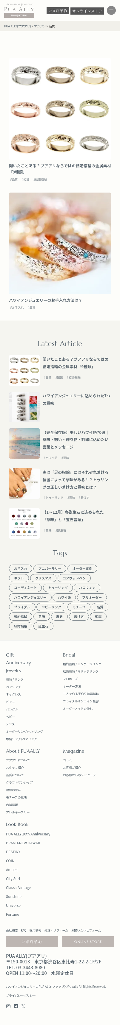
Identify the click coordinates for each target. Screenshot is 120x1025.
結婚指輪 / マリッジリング (80, 671)
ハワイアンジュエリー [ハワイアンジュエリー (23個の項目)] (30, 597)
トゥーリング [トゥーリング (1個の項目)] (58, 587)
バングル (12, 709)
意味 (66, 457)
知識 (27, 179)
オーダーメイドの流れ (78, 708)
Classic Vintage (18, 887)
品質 (15, 179)
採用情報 (35, 930)
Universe (13, 905)
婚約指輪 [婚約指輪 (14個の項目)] (20, 616)
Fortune (12, 914)
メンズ (10, 724)
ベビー (10, 716)
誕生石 (61, 530)
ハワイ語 (51, 457)
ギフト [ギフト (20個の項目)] (19, 578)
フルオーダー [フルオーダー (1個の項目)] (92, 597)
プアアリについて (18, 760)
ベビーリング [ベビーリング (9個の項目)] (51, 606)
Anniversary (18, 662)
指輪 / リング (14, 679)
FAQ (23, 930)
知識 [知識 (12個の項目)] (98, 616)
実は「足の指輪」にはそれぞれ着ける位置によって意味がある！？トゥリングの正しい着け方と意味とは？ (76, 479)
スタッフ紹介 (15, 767)
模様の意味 (13, 790)
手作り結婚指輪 (88, 693)
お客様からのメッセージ (79, 775)
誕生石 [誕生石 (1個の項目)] (43, 626)
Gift (10, 655)
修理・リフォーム (56, 930)
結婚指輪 (41, 179)
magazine (19, 15)
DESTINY (13, 851)
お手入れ (18, 307)
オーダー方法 (72, 686)
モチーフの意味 (16, 797)
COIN (10, 860)
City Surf (13, 878)
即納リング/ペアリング (21, 739)
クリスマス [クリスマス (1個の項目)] (43, 578)
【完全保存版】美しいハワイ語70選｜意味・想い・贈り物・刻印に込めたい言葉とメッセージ (76, 439)
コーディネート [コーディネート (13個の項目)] (25, 587)
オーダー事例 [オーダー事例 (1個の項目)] (82, 568)
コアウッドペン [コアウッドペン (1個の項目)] (74, 578)
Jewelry (13, 670)
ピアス (10, 701)
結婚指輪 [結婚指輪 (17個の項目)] (20, 626)
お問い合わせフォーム (86, 930)
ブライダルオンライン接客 (81, 701)
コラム (67, 760)
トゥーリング (54, 497)
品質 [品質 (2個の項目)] (100, 606)
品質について (15, 775)
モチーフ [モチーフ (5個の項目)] (79, 606)
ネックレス (13, 694)
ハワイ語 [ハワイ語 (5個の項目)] (64, 597)
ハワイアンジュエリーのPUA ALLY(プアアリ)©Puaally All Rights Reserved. (56, 986)
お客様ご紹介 (72, 767)
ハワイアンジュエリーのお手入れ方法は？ (45, 300)
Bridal (69, 655)
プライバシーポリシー (21, 995)
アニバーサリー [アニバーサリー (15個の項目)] (50, 568)
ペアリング (13, 687)
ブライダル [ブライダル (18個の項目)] (22, 606)
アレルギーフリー (18, 812)
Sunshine (13, 896)
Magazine (73, 751)
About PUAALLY (23, 751)
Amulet (12, 869)
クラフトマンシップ (19, 782)
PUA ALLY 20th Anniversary (28, 833)
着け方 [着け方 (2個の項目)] (79, 616)
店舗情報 (12, 804)
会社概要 (12, 930)
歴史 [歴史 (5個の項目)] (59, 616)
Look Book (17, 824)
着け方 (85, 497)
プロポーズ (70, 678)
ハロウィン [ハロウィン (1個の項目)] (87, 587)
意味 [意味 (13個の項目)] (42, 616)
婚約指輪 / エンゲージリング (82, 664)
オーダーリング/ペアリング (24, 731)
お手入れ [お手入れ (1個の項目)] (20, 568)
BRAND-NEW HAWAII (23, 842)
